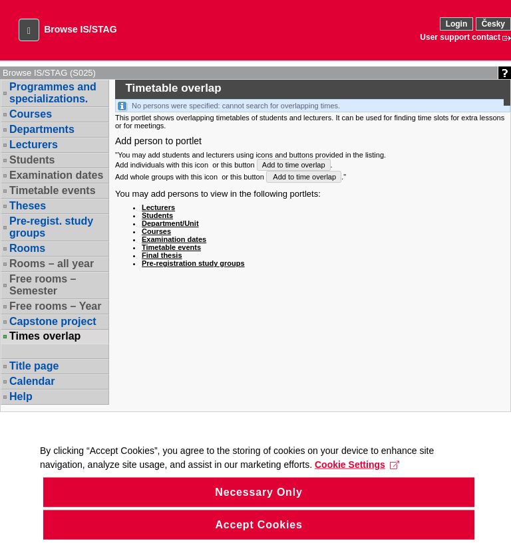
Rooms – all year (51, 263)
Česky (493, 24)
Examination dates (56, 175)
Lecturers (33, 144)
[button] (29, 30)
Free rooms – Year (55, 306)
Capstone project (52, 321)
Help (21, 396)
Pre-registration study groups (193, 263)
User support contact (460, 37)
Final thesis (162, 255)
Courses (30, 114)
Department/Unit (170, 223)
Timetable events (52, 190)
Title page (34, 366)
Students (32, 159)
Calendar (32, 381)
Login (457, 24)
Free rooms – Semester (42, 284)
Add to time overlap (293, 165)
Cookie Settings (357, 488)
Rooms (27, 248)
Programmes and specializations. (52, 92)
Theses (27, 205)
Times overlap (45, 336)
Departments (42, 129)
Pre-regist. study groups (51, 227)
